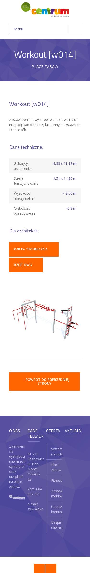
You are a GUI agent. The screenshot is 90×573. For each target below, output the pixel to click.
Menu (47, 29)
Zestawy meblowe (56, 493)
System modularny (56, 451)
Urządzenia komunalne (56, 509)
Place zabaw (56, 467)
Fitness (56, 480)
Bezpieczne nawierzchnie (56, 525)
